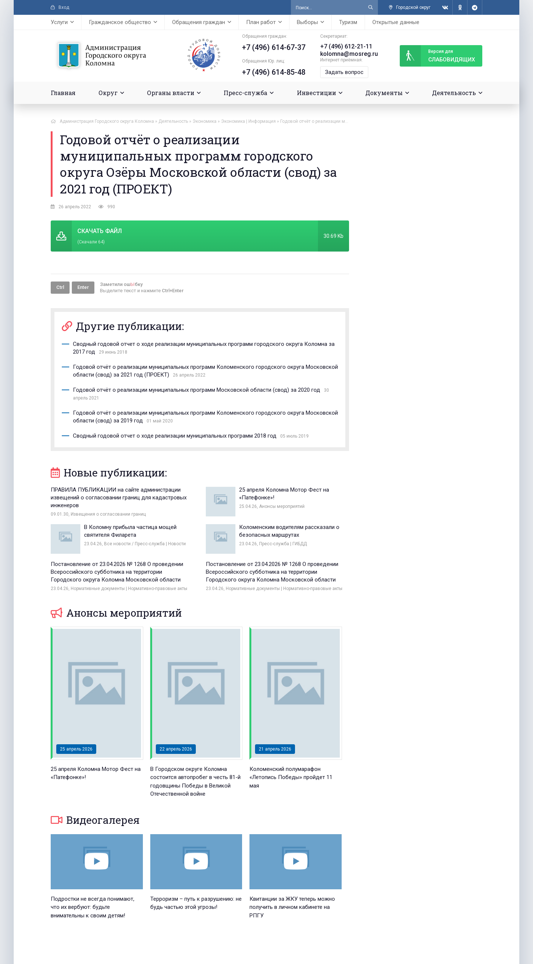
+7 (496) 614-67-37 (273, 47)
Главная (63, 93)
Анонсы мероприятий (116, 613)
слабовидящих (437, 56)
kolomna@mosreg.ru (349, 53)
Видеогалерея (95, 820)
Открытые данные (395, 22)
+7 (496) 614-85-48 (273, 72)
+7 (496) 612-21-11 (346, 46)
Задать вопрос (344, 72)
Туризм (348, 22)
